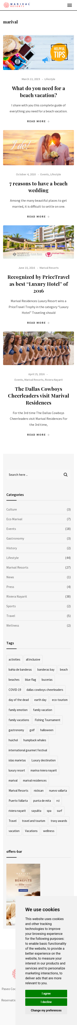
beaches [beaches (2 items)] (14, 680)
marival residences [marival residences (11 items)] (35, 780)
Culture (11, 509)
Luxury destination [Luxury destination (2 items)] (43, 760)
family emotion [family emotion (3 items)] (18, 710)
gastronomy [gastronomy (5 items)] (16, 730)
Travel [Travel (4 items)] (12, 821)
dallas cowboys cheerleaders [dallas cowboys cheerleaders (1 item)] (44, 690)
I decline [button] (46, 1002)
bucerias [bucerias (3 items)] (47, 680)
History (11, 548)
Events (44, 174)
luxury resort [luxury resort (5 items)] (17, 770)
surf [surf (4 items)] (59, 811)
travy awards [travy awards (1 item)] (59, 821)
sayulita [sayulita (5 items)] (36, 811)
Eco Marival (14, 519)
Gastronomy (15, 538)
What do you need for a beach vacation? (38, 91)
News (10, 577)
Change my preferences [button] (46, 1010)
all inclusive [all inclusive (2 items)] (33, 659)
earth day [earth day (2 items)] (40, 700)
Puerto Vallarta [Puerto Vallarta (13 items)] (18, 801)
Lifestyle (50, 79)
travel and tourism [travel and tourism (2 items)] (33, 821)
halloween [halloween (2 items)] (46, 730)
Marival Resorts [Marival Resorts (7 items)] (18, 790)
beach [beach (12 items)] (64, 669)
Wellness (12, 625)
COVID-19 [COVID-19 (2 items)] (15, 690)
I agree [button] (46, 993)
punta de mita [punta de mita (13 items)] (42, 801)
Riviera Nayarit (54, 380)
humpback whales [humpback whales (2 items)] (34, 740)
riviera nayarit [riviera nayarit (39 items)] (17, 811)
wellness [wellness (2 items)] (48, 831)
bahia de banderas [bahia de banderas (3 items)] (20, 669)
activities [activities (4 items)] (14, 659)
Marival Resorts (49, 268)
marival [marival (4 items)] (13, 780)
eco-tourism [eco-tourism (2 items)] (60, 700)
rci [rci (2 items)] (58, 801)
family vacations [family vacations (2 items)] (19, 720)
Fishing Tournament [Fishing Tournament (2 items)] (47, 720)
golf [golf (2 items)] (32, 730)
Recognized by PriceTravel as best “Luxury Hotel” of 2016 (38, 283)
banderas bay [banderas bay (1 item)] (45, 669)
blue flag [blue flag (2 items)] (30, 680)
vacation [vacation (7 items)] (14, 831)
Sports (11, 606)
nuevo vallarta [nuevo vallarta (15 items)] (58, 790)
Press (10, 587)
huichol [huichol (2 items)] (13, 740)
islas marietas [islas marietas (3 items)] (17, 760)
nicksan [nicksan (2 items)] (39, 790)
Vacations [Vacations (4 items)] (31, 831)
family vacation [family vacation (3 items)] (42, 710)
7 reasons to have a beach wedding (38, 187)
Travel (10, 616)
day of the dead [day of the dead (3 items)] (19, 700)
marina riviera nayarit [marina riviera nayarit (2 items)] (44, 770)
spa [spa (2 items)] (49, 811)
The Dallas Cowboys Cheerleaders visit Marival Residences (38, 395)
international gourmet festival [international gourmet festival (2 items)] (28, 750)
